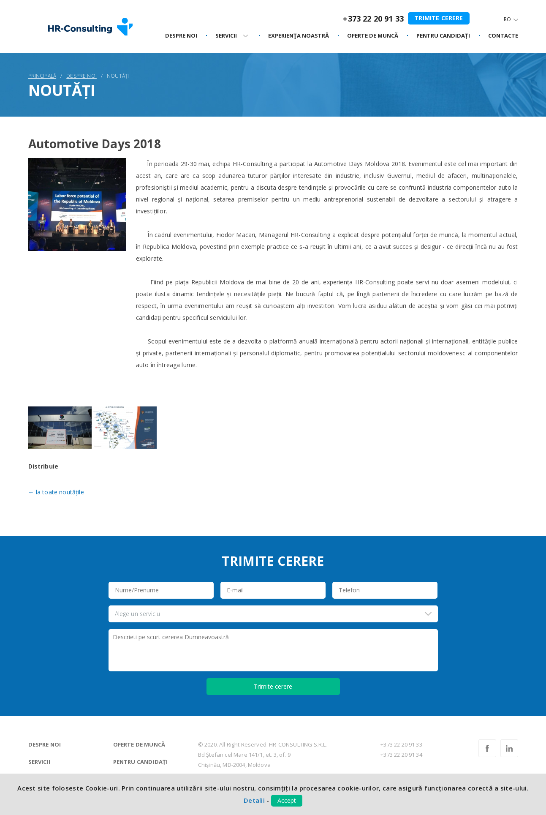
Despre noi (181, 36)
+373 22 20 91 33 (373, 18)
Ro (507, 19)
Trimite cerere (438, 18)
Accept (286, 800)
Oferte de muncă (139, 744)
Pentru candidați (140, 762)
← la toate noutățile (56, 492)
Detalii (254, 800)
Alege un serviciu (137, 614)
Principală (42, 75)
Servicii (39, 762)
